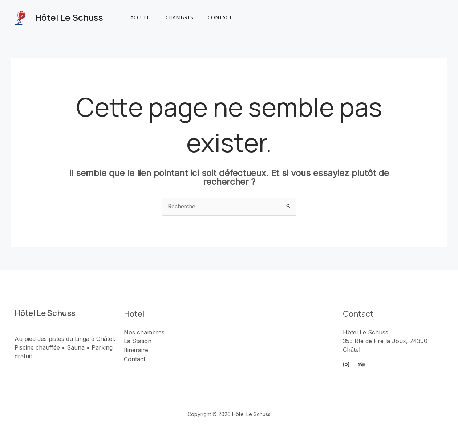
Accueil (138, 17)
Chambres (173, 17)
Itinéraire (136, 350)
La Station (137, 341)
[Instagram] (346, 365)
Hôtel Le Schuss (69, 17)
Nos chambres (144, 332)
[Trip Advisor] (361, 365)
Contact (209, 17)
